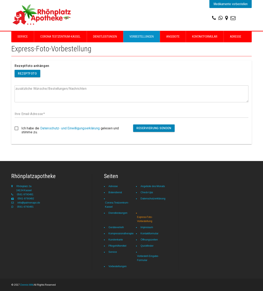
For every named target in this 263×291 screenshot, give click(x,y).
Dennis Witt (26, 284)
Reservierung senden (153, 128)
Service (22, 36)
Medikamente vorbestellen (230, 4)
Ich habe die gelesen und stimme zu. (70, 130)
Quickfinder (147, 245)
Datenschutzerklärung (153, 198)
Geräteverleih (116, 227)
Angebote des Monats (153, 186)
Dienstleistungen (105, 36)
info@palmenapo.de (25, 202)
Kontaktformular (204, 36)
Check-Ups (147, 192)
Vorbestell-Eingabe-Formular (148, 258)
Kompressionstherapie (121, 233)
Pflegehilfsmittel (117, 245)
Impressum (147, 227)
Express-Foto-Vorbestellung (144, 219)
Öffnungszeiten (149, 239)
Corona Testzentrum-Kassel (60, 36)
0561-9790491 (22, 194)
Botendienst (115, 192)
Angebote (173, 36)
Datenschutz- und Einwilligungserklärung (70, 128)
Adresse (235, 36)
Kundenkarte (115, 239)
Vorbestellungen (141, 36)
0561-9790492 (22, 198)
